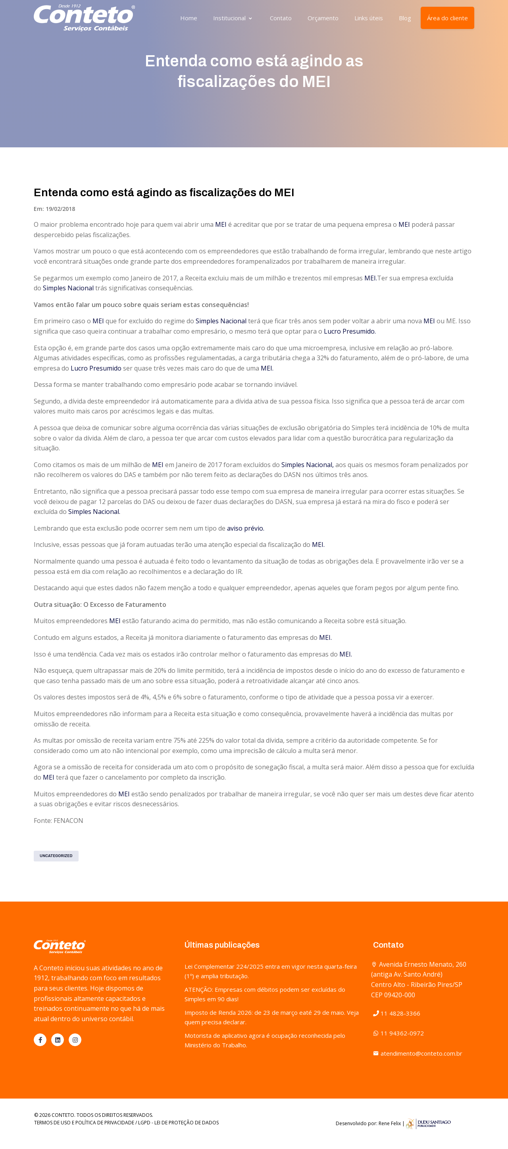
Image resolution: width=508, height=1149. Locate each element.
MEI (221, 224)
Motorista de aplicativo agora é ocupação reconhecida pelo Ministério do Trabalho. (265, 1040)
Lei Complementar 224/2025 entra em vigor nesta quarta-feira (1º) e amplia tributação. (271, 971)
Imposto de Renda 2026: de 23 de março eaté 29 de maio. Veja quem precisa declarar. (272, 1017)
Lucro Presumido (96, 368)
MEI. (370, 278)
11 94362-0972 (398, 1033)
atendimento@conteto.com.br (417, 1053)
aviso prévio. (245, 528)
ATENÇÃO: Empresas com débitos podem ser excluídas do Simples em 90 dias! (265, 994)
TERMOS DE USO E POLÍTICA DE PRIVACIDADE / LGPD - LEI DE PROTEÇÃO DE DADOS (126, 1122)
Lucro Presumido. (350, 331)
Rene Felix (390, 1123)
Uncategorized (56, 856)
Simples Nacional (68, 288)
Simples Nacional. (94, 511)
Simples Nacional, (307, 464)
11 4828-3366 (396, 1013)
